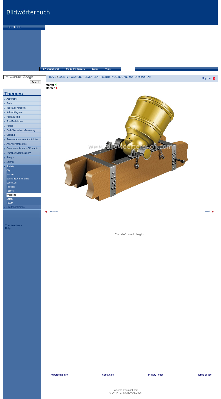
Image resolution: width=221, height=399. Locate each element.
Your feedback (13, 225)
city (8, 170)
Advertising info (59, 375)
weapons (76, 77)
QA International (51, 69)
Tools (108, 69)
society (10, 166)
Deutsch (14, 27)
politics (10, 191)
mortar (146, 77)
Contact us (108, 375)
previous (51, 211)
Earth (9, 103)
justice (10, 174)
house (10, 126)
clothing (11, 135)
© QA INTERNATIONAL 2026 (125, 392)
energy (10, 157)
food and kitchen (15, 121)
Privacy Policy (155, 375)
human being (13, 117)
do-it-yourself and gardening (21, 130)
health (10, 203)
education (11, 182)
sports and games (16, 207)
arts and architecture (17, 144)
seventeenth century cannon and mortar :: (113, 77)
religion (11, 187)
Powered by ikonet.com (125, 390)
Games (95, 69)
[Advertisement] (112, 33)
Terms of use (205, 375)
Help (8, 228)
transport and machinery (19, 153)
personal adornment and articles (22, 139)
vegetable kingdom (16, 108)
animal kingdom (14, 112)
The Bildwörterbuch (75, 69)
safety (10, 199)
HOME (52, 77)
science (11, 162)
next (209, 211)
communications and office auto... (23, 148)
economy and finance (18, 178)
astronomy (12, 99)
